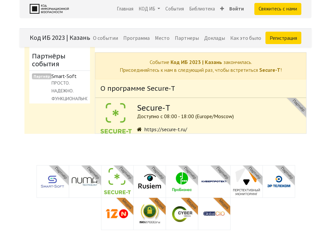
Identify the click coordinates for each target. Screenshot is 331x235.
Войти (236, 9)
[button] (222, 9)
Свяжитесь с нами (278, 9)
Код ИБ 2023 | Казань (60, 37)
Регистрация (283, 38)
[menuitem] (125, 9)
